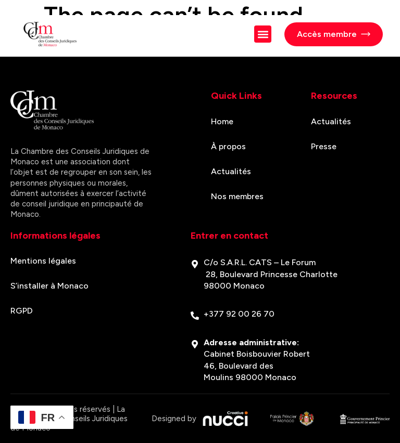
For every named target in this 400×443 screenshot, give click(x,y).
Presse (323, 146)
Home (222, 121)
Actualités (231, 171)
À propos (228, 146)
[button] (262, 34)
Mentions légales (43, 261)
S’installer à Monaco (49, 286)
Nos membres (237, 196)
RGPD (21, 311)
